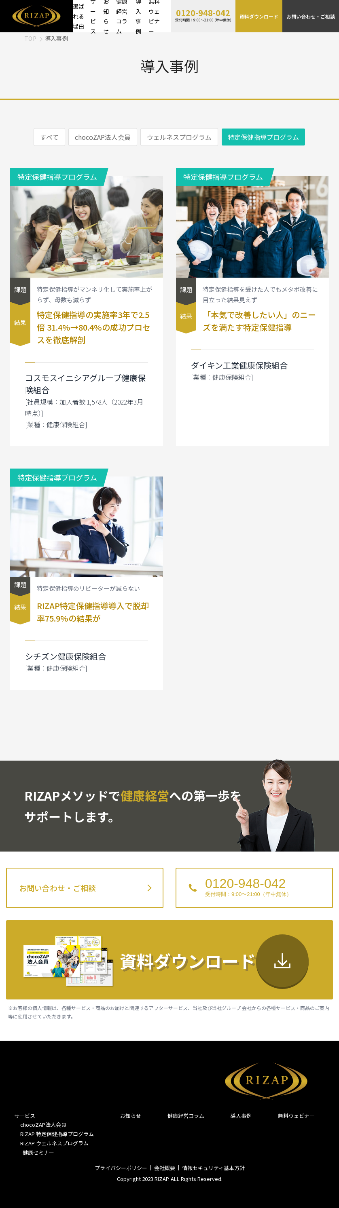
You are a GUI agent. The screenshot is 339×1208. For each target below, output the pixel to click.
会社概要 (164, 1168)
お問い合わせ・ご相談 (310, 16)
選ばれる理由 (78, 16)
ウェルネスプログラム (179, 137)
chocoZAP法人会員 (103, 137)
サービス (24, 1115)
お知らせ (130, 1115)
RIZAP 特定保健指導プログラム (57, 1134)
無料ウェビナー (296, 1115)
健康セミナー (37, 1152)
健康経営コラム (185, 1115)
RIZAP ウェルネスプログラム (54, 1143)
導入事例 (241, 1115)
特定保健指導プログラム (263, 137)
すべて (49, 137)
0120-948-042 (203, 12)
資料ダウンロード (258, 16)
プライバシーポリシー (121, 1168)
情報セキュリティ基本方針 (213, 1168)
